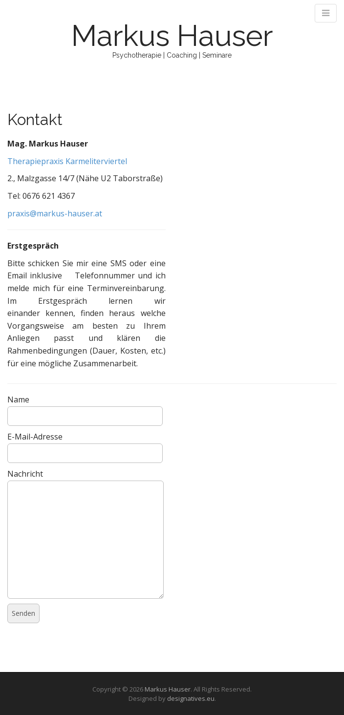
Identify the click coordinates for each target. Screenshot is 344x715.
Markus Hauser (172, 36)
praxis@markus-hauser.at (54, 213)
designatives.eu (191, 698)
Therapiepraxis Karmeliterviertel (67, 161)
